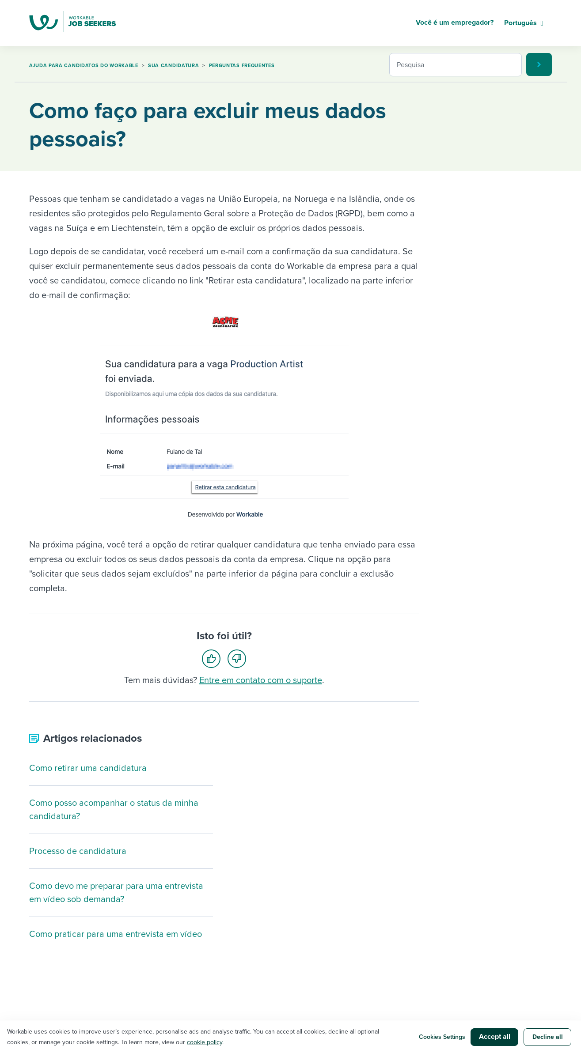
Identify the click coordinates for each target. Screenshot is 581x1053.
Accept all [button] (494, 1036)
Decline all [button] (547, 1037)
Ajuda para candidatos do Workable (83, 65)
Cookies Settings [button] (442, 1037)
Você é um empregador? (455, 22)
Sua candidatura (173, 65)
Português (520, 23)
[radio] (214, 658)
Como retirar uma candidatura (88, 768)
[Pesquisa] (455, 64)
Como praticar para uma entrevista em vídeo (115, 934)
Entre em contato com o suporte (260, 680)
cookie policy (204, 1042)
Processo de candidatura (77, 851)
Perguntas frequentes (242, 65)
